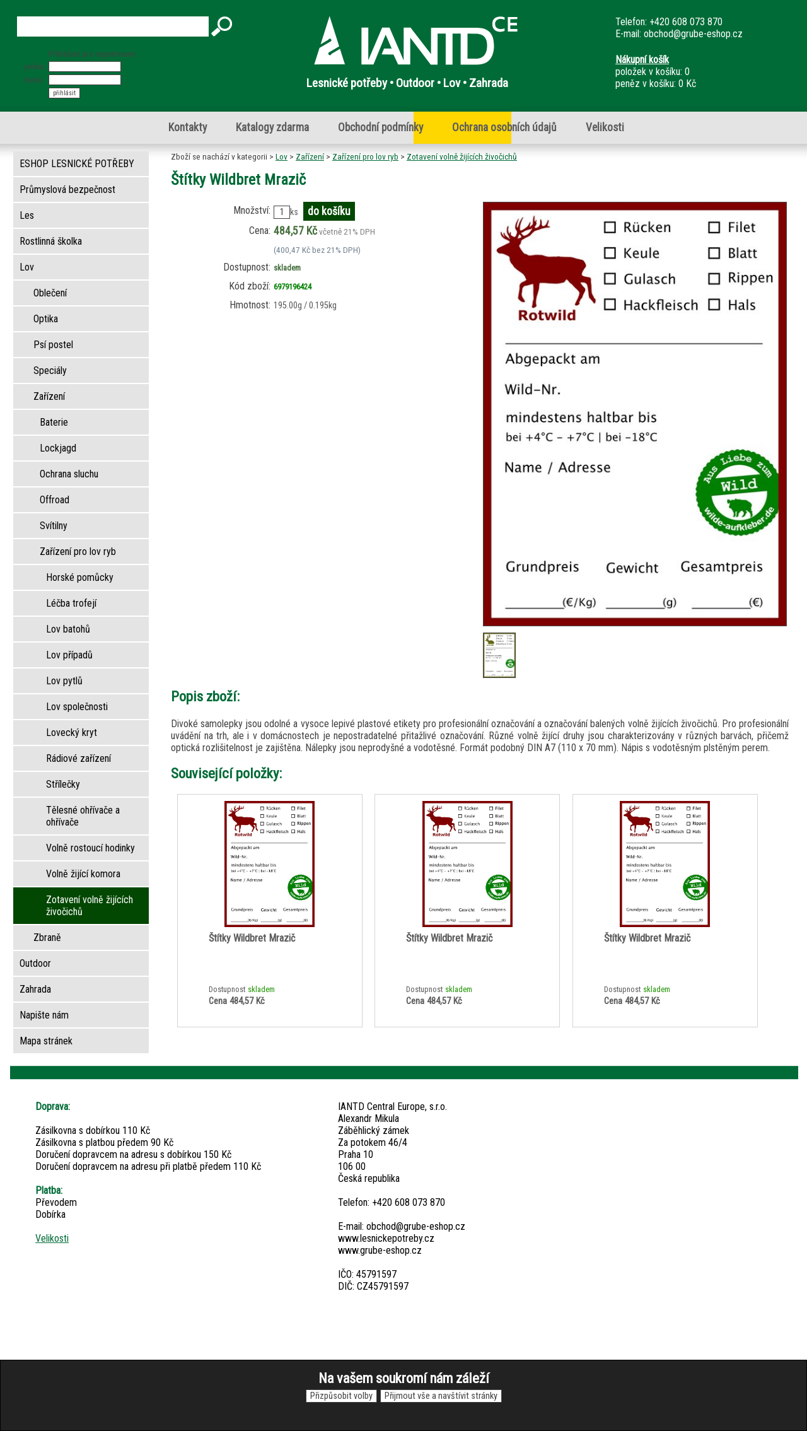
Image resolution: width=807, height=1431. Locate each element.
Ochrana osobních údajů (504, 127)
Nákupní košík (642, 60)
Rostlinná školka (51, 241)
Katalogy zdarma (272, 127)
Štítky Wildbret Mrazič (252, 938)
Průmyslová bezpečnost (67, 190)
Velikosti (605, 127)
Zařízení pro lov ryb (365, 156)
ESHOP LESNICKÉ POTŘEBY (77, 164)
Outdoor (35, 963)
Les (27, 215)
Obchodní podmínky (380, 127)
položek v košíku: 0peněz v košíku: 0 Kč (655, 72)
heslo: (34, 80)
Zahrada (35, 989)
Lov (281, 156)
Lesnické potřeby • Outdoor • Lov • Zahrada (407, 83)
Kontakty (187, 127)
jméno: (35, 66)
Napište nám (44, 1015)
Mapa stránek (46, 1041)
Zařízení (310, 156)
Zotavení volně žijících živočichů (462, 156)
